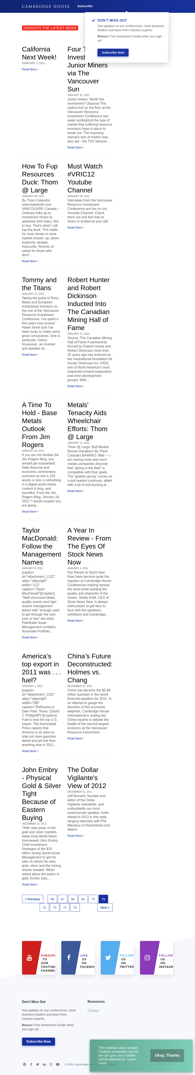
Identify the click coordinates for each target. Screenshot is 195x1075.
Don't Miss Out (49, 1016)
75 (75, 907)
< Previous (32, 899)
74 (65, 907)
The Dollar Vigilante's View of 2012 (86, 777)
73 (54, 907)
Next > (105, 907)
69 (83, 899)
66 (52, 899)
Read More (30, 69)
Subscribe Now (38, 1041)
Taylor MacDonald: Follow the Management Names (41, 546)
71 (103, 899)
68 (73, 899)
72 (44, 907)
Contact (93, 1010)
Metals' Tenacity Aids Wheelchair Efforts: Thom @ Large (87, 421)
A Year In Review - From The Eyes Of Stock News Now (89, 546)
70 (93, 899)
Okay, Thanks (161, 1059)
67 (62, 899)
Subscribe (85, 6)
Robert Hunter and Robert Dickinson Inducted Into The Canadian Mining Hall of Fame (88, 304)
